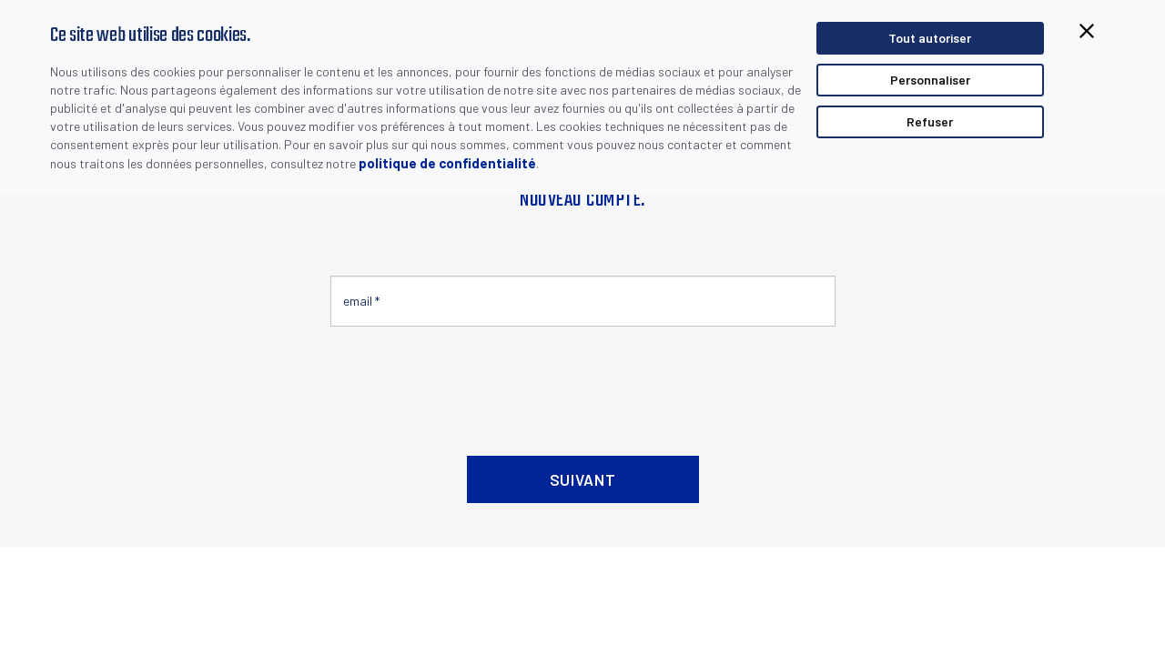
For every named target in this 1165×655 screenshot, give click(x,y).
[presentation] (468, 383)
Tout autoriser (929, 37)
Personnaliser (930, 79)
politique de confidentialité (447, 163)
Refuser (930, 121)
